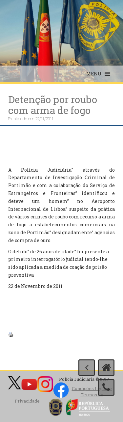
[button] (94, 73)
